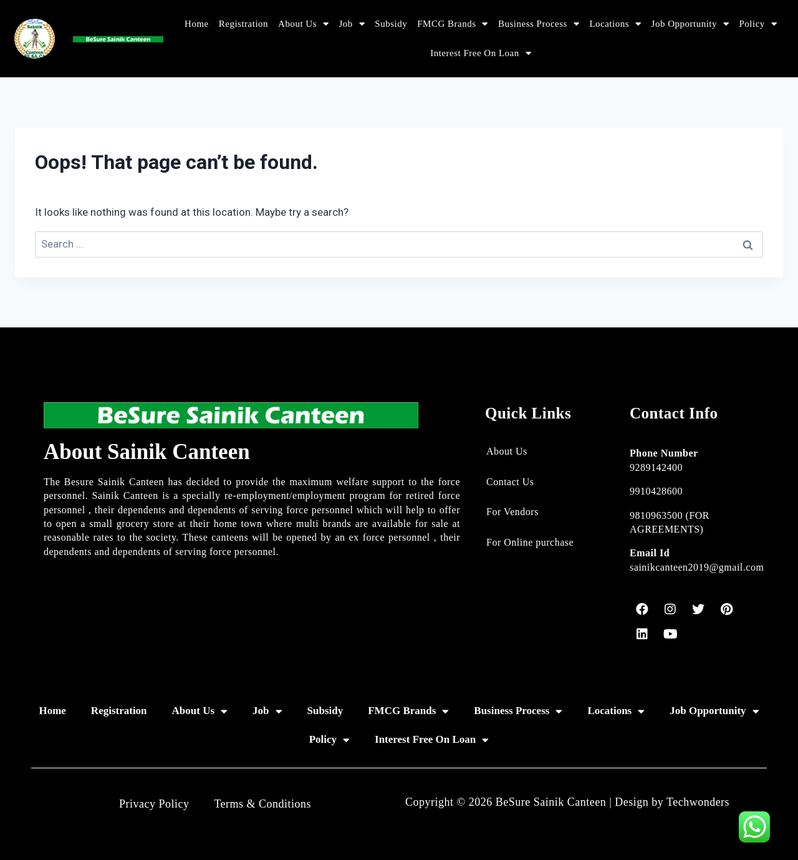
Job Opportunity (690, 24)
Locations (615, 24)
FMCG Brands (452, 24)
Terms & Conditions (262, 804)
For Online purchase (530, 542)
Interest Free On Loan (480, 53)
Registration (243, 24)
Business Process (538, 24)
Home (197, 24)
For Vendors (512, 511)
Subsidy (391, 24)
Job (352, 24)
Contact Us (510, 481)
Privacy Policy (154, 804)
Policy (758, 24)
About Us (303, 24)
